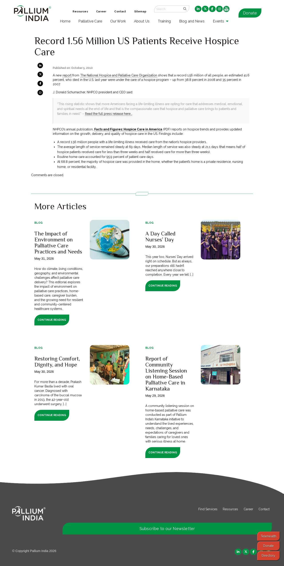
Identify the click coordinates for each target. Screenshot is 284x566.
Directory (268, 555)
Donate (250, 13)
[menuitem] (198, 9)
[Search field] (167, 8)
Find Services (207, 509)
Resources (230, 509)
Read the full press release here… (108, 114)
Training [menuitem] (164, 21)
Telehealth (268, 536)
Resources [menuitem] (80, 11)
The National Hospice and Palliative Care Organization (118, 75)
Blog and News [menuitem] (192, 21)
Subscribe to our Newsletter (167, 528)
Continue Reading (51, 319)
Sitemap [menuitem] (140, 11)
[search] (185, 8)
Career (248, 509)
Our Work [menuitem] (118, 21)
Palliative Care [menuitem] (90, 21)
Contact (264, 509)
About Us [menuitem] (142, 21)
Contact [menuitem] (120, 11)
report (67, 75)
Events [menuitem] (218, 21)
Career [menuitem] (101, 11)
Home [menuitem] (65, 21)
